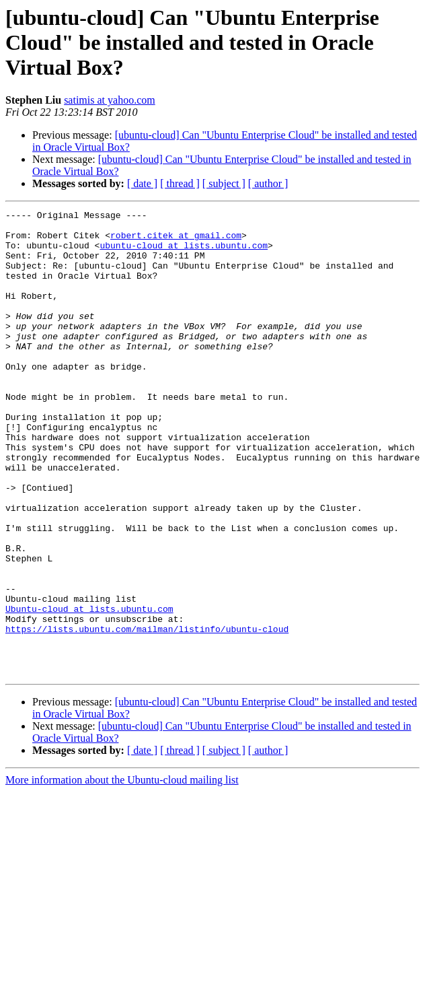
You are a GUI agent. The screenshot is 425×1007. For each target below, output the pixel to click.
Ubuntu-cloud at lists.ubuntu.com (89, 689)
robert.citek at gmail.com (175, 241)
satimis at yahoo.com (109, 100)
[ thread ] (180, 183)
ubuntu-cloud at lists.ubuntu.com (184, 253)
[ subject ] (223, 183)
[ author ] (268, 183)
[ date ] (142, 183)
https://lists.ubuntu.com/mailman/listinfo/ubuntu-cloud (146, 713)
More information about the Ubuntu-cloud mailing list (122, 872)
